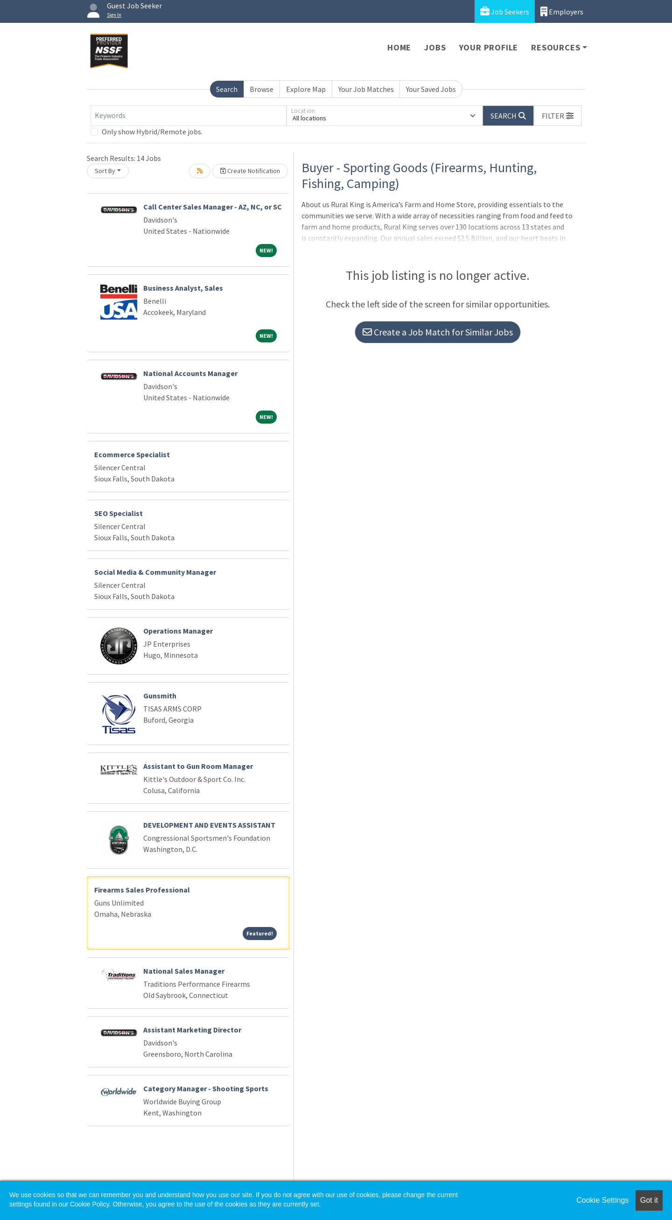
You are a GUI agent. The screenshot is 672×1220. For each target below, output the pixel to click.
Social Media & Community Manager (155, 572)
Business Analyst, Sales (183, 288)
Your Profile (488, 47)
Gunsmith (159, 695)
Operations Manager (178, 630)
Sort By (105, 171)
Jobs (435, 47)
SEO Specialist (118, 513)
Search (227, 89)
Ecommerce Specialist (132, 454)
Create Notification (250, 171)
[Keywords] (189, 115)
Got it (649, 1200)
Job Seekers (504, 11)
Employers (561, 11)
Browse (261, 89)
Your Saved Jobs (431, 89)
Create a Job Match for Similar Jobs (438, 332)
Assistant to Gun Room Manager (198, 766)
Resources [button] (555, 47)
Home (399, 47)
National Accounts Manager (190, 373)
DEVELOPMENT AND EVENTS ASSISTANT (209, 825)
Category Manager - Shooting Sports (205, 1088)
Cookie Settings (602, 1200)
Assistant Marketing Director (192, 1029)
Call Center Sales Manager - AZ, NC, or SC (212, 206)
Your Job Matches (366, 89)
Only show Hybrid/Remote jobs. (152, 131)
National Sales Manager (183, 971)
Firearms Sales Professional (142, 889)
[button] (557, 115)
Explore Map (306, 89)
